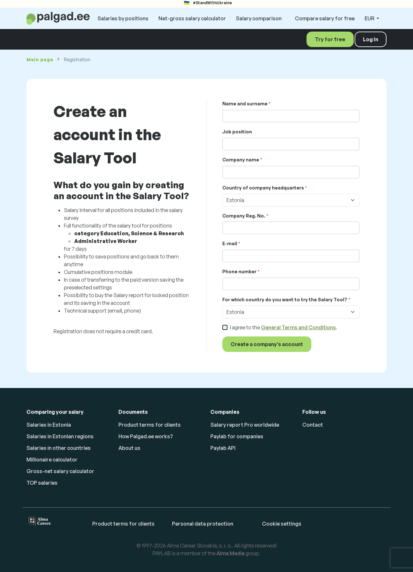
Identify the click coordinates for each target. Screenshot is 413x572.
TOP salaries (41, 483)
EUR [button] (370, 18)
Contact (312, 425)
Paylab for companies (236, 436)
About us (129, 448)
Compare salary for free (325, 18)
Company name (240, 159)
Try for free (330, 39)
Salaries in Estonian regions (60, 436)
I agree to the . (283, 327)
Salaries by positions (122, 18)
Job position (237, 131)
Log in (370, 39)
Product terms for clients (149, 425)
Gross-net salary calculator (60, 471)
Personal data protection (202, 523)
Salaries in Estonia (48, 425)
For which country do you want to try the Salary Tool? (284, 299)
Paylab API (223, 448)
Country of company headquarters (263, 187)
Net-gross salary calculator (192, 18)
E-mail (229, 243)
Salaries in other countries (58, 448)
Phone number (239, 271)
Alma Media (231, 553)
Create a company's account (267, 344)
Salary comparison (259, 18)
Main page (39, 59)
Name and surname (244, 103)
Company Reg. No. (243, 215)
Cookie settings (281, 523)
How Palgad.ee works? (145, 436)
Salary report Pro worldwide (244, 425)
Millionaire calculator (51, 459)
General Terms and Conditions (298, 327)
